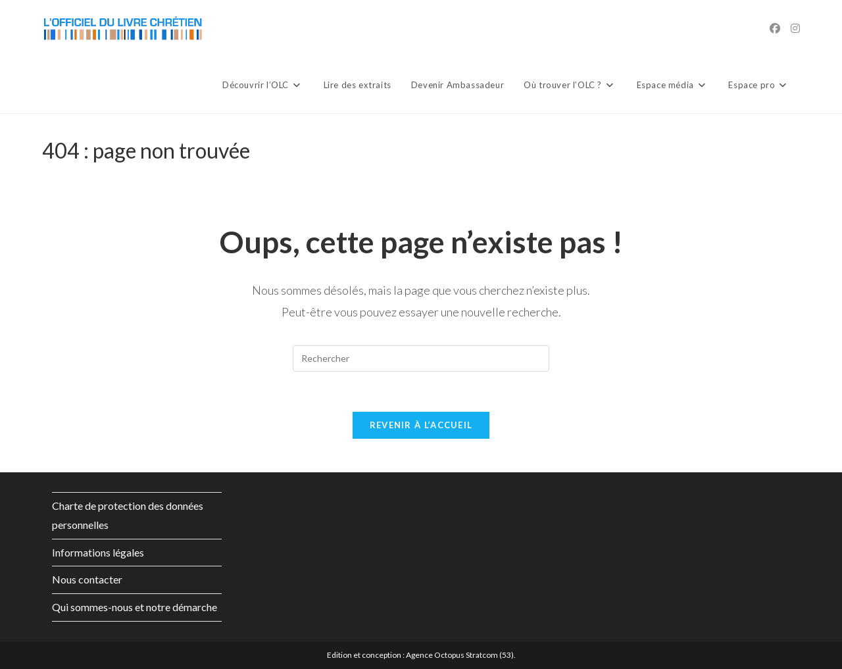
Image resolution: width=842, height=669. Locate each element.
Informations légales (98, 552)
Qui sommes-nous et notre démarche (134, 607)
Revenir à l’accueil (421, 425)
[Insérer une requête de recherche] (421, 358)
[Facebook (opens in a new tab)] (774, 28)
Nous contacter (87, 579)
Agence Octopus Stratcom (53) (460, 655)
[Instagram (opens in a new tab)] (795, 28)
